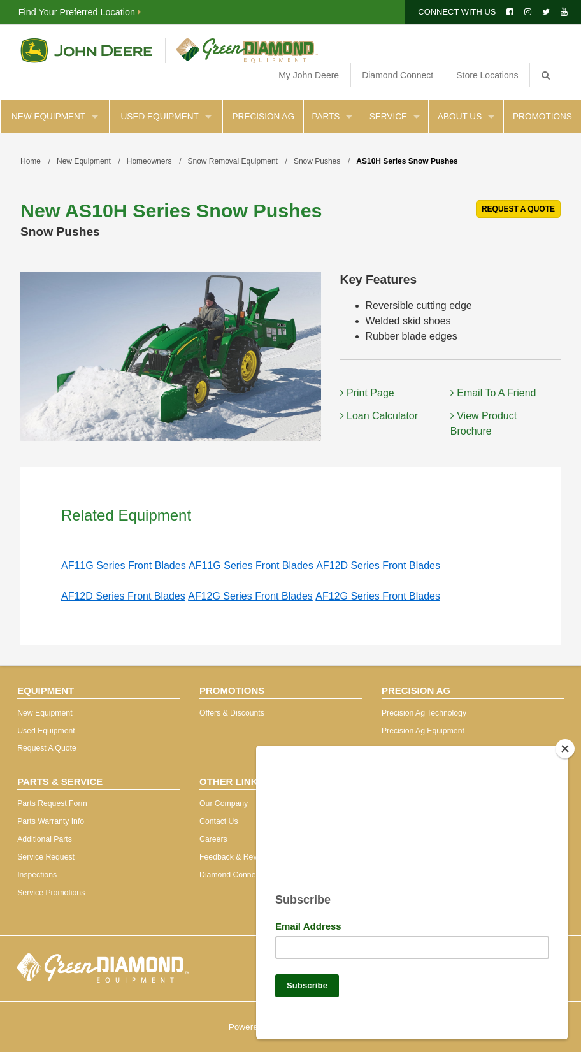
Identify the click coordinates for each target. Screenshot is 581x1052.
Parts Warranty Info (50, 821)
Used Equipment (166, 116)
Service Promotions (51, 892)
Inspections (37, 874)
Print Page (367, 392)
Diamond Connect (397, 75)
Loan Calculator (379, 415)
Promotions (542, 116)
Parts (332, 116)
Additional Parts (44, 839)
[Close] (565, 743)
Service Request (46, 857)
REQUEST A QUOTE (518, 209)
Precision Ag (263, 116)
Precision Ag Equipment (423, 730)
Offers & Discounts (231, 713)
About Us (466, 116)
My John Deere (308, 75)
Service (394, 116)
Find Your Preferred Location (79, 12)
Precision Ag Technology (424, 713)
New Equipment (54, 116)
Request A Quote (46, 748)
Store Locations (487, 75)
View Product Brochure (483, 423)
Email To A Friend (493, 392)
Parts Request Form (52, 803)
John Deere (86, 50)
